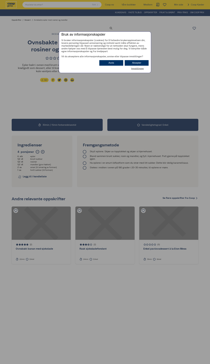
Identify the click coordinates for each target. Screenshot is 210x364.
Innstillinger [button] (137, 68)
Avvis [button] (111, 63)
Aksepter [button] (136, 63)
